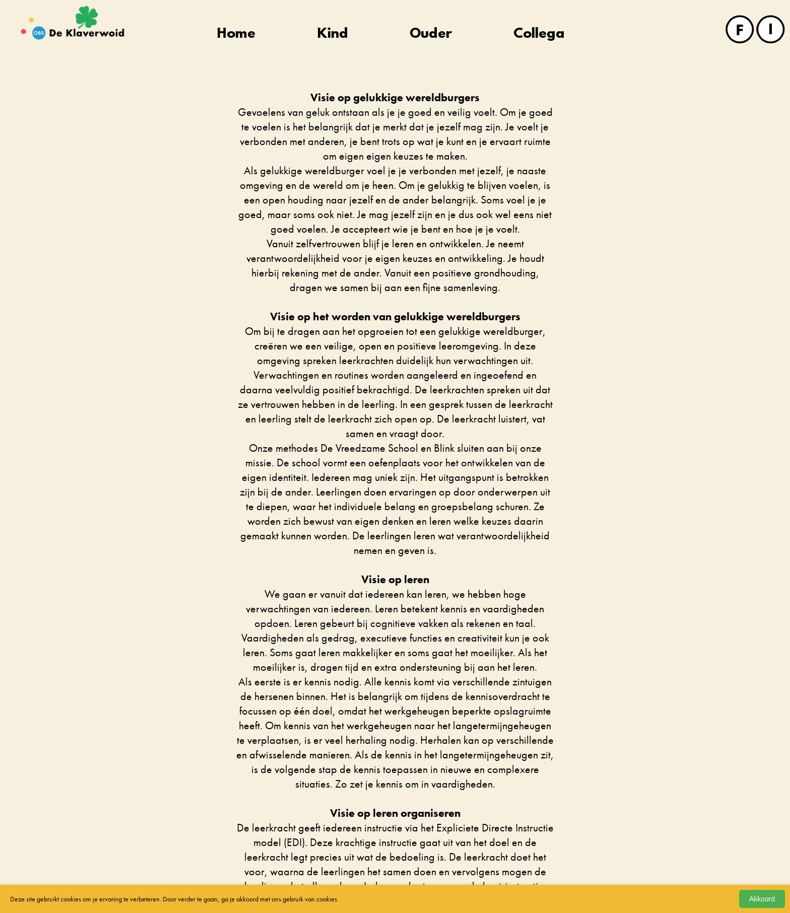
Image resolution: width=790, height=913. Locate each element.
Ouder (431, 34)
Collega (539, 34)
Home (236, 34)
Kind (332, 34)
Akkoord (762, 899)
